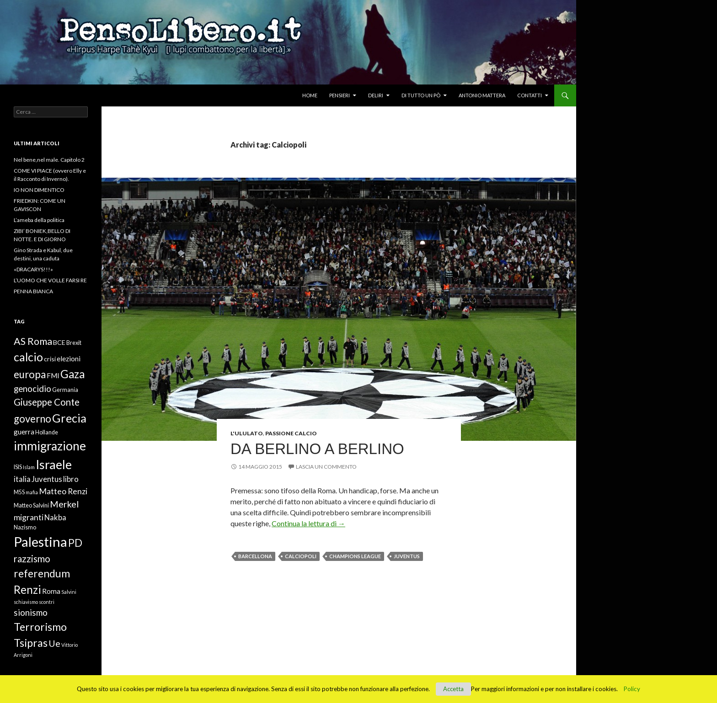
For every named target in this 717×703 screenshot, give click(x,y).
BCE (59, 342)
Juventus (407, 556)
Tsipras (31, 642)
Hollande (46, 432)
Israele (54, 464)
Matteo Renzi (63, 491)
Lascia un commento (326, 466)
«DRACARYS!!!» (33, 269)
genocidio (32, 388)
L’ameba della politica (39, 220)
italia (22, 479)
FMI (53, 375)
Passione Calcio (291, 433)
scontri (46, 602)
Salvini (68, 592)
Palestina (40, 542)
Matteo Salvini (31, 505)
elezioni (68, 358)
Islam (29, 467)
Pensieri (339, 95)
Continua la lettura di (308, 523)
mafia (32, 492)
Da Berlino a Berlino (317, 448)
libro (71, 479)
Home (309, 95)
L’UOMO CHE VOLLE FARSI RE (50, 280)
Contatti (529, 95)
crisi (50, 359)
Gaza (72, 374)
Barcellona (255, 556)
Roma (51, 591)
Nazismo (25, 527)
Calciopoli (300, 556)
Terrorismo (40, 626)
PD (75, 543)
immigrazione (50, 446)
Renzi (27, 589)
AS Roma (33, 341)
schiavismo (26, 602)
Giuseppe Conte (47, 401)
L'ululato (246, 433)
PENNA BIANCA (33, 291)
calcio (28, 357)
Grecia (69, 418)
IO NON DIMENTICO (39, 189)
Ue (54, 643)
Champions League (355, 556)
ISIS (18, 467)
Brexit (73, 342)
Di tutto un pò (420, 95)
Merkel (64, 503)
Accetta (453, 688)
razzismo (32, 558)
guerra (24, 432)
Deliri (375, 95)
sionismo (31, 612)
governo (32, 418)
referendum (42, 573)
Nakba (55, 517)
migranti (28, 517)
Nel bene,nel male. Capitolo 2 (49, 159)
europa (30, 374)
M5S (19, 492)
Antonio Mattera (482, 95)
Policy (632, 688)
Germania (65, 389)
